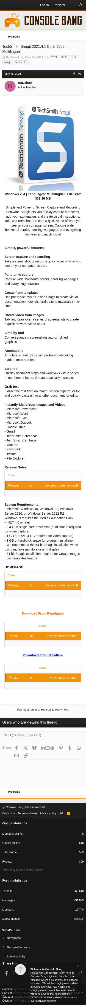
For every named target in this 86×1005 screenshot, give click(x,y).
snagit (7, 62)
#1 (79, 73)
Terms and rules (27, 813)
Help (61, 813)
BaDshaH (12, 57)
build (74, 57)
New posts (14, 938)
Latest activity (16, 956)
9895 (64, 57)
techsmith (21, 62)
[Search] (80, 5)
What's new (11, 930)
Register (39, 485)
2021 (54, 57)
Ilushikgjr (78, 918)
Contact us (8, 813)
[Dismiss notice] (77, 966)
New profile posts (18, 947)
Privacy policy (48, 813)
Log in (25, 485)
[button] (6, 5)
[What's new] (72, 5)
